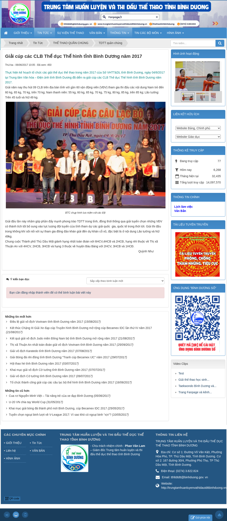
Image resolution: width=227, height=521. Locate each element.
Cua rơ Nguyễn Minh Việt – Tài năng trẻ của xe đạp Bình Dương (51, 395)
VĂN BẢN (38, 450)
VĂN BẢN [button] (97, 34)
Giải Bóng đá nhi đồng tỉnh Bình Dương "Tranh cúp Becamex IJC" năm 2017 (59, 357)
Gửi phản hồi (200, 518)
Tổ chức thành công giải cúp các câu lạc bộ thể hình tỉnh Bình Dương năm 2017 (62, 382)
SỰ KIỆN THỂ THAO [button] (70, 33)
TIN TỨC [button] (44, 34)
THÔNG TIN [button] (119, 34)
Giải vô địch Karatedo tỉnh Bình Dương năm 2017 (42, 351)
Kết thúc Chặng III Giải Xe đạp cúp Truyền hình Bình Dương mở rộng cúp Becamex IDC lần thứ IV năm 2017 (81, 328)
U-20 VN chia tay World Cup (27, 402)
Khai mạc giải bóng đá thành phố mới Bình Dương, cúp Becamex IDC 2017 (58, 408)
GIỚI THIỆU (14, 443)
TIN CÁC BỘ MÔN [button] (148, 34)
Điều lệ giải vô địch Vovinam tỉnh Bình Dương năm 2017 (46, 321)
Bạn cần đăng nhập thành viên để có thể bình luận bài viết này (50, 292)
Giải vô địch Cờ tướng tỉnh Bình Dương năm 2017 (42, 376)
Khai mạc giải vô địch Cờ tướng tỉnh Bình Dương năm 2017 (49, 369)
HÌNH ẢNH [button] (175, 34)
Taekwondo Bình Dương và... (197, 386)
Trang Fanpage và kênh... (195, 392)
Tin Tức (37, 443)
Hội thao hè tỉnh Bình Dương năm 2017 (35, 363)
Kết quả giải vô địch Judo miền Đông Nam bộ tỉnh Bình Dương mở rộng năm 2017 (63, 338)
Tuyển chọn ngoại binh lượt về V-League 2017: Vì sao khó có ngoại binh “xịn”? (60, 414)
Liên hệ (11, 450)
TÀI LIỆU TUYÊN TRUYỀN (190, 224)
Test (181, 373)
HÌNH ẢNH (13, 458)
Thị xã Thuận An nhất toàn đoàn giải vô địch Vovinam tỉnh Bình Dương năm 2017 (63, 344)
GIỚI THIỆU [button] (23, 34)
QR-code (12, 498)
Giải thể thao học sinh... (193, 379)
